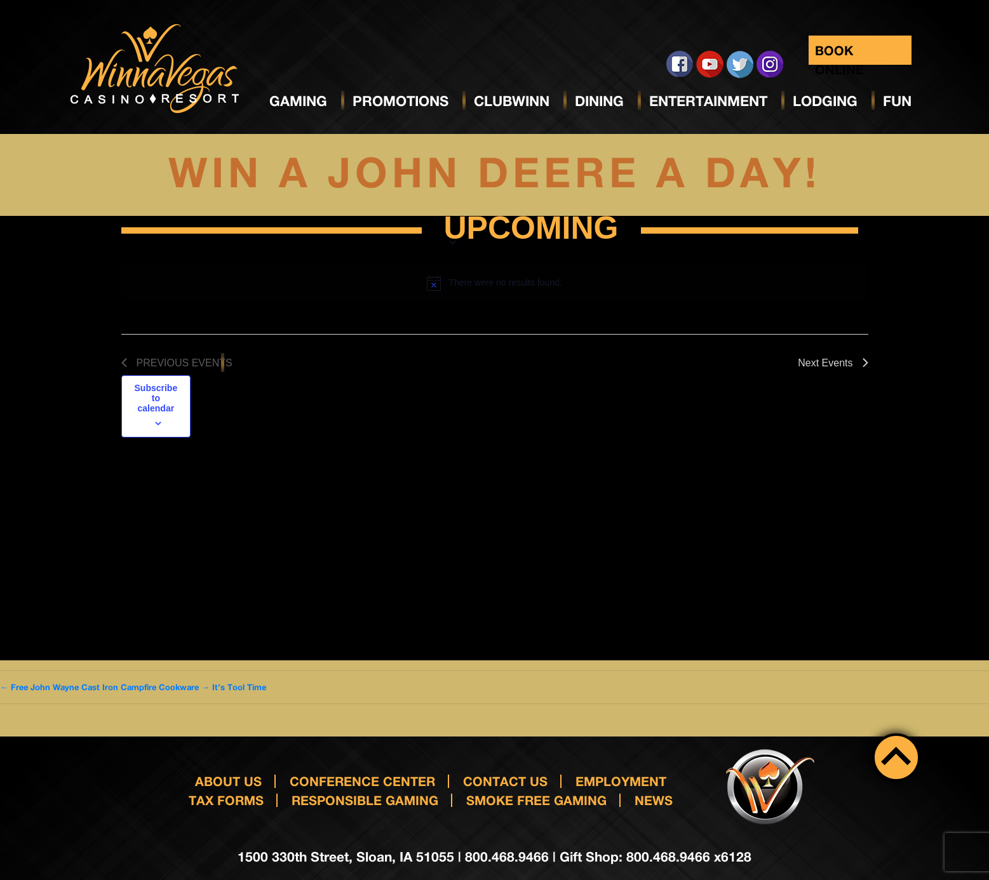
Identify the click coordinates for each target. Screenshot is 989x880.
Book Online (839, 54)
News (654, 800)
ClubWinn (511, 101)
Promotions (400, 101)
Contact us (505, 781)
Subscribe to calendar (156, 398)
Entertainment (708, 101)
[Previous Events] (176, 363)
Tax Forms (226, 800)
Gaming (298, 101)
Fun (897, 101)
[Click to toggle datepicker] (531, 230)
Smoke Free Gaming (536, 800)
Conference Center (362, 781)
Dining (599, 101)
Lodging (825, 101)
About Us (228, 781)
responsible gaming (365, 800)
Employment (620, 781)
